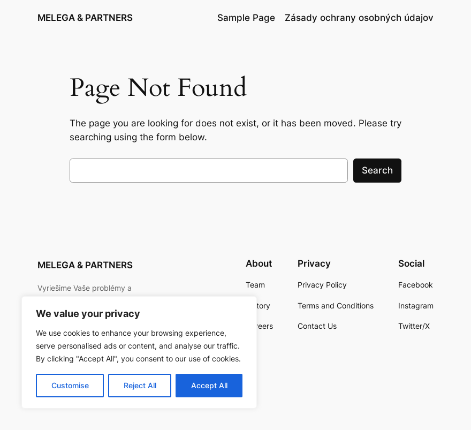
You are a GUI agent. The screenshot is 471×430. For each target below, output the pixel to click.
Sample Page (246, 17)
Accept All (209, 385)
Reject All (140, 385)
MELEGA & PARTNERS (85, 17)
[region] (139, 352)
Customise (70, 385)
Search (377, 170)
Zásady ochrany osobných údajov (359, 17)
